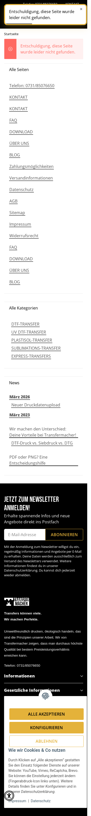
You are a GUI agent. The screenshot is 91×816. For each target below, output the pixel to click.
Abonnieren (64, 534)
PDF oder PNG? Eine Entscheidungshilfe (28, 460)
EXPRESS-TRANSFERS (31, 356)
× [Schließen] (81, 9)
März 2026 (19, 397)
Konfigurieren (46, 727)
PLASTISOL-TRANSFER (31, 340)
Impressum (17, 801)
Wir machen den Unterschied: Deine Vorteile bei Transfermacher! (42, 432)
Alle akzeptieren (46, 714)
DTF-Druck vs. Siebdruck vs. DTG (42, 443)
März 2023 (19, 415)
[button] (43, 676)
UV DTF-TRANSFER (28, 332)
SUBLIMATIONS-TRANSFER (36, 348)
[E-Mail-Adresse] (25, 534)
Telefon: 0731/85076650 (22, 665)
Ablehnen (47, 741)
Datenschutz (41, 801)
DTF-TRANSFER (25, 324)
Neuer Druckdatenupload (35, 405)
